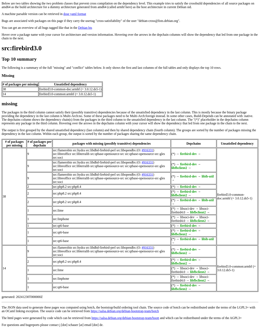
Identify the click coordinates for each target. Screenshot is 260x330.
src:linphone (61, 219)
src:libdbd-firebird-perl (101, 150)
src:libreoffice (62, 154)
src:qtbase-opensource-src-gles (145, 154)
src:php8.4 (74, 186)
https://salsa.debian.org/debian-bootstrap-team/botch (125, 311)
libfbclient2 (179, 168)
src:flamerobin (62, 150)
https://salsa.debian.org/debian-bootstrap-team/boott (125, 318)
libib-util (208, 176)
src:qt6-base (61, 225)
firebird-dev (188, 154)
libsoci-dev (187, 208)
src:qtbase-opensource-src (107, 154)
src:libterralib (80, 154)
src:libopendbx (126, 150)
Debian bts (85, 27)
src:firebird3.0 (22, 48)
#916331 (147, 150)
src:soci (58, 157)
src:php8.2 (60, 186)
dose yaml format (74, 14)
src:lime (58, 210)
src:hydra (79, 150)
